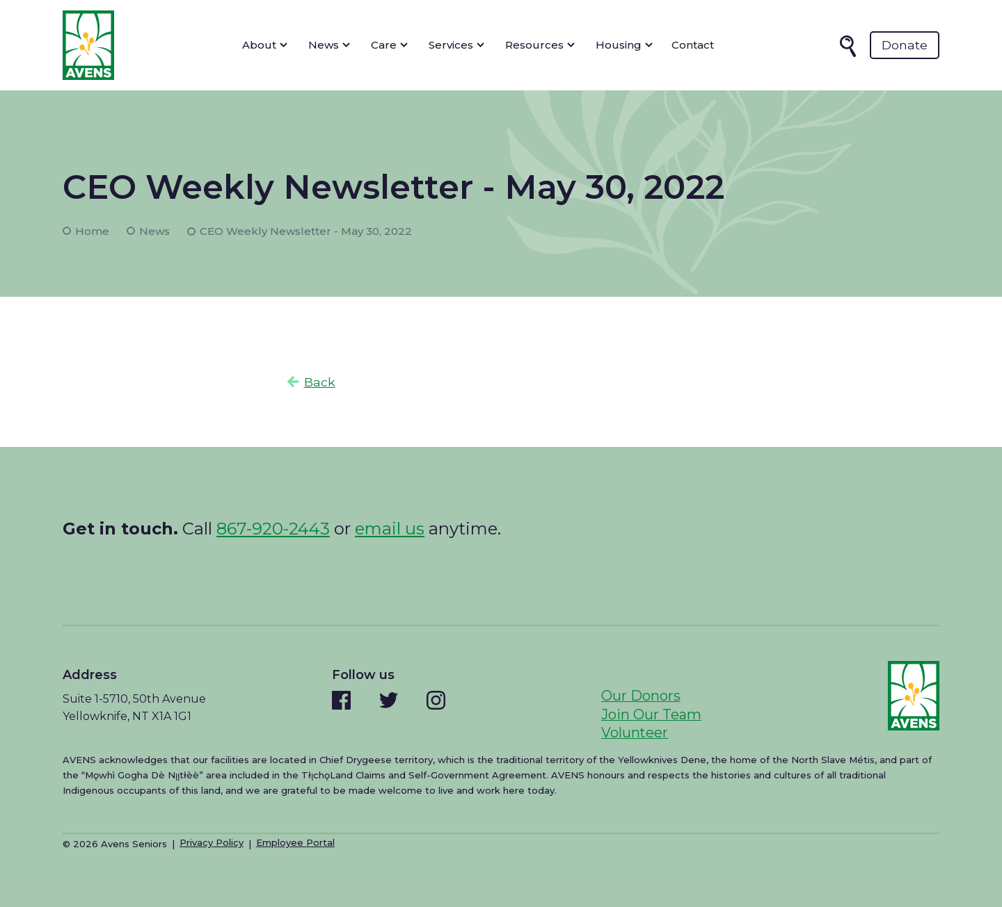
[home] (88, 45)
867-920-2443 (273, 528)
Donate (905, 45)
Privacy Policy (212, 842)
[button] (264, 45)
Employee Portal (295, 842)
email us (389, 528)
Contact (692, 44)
